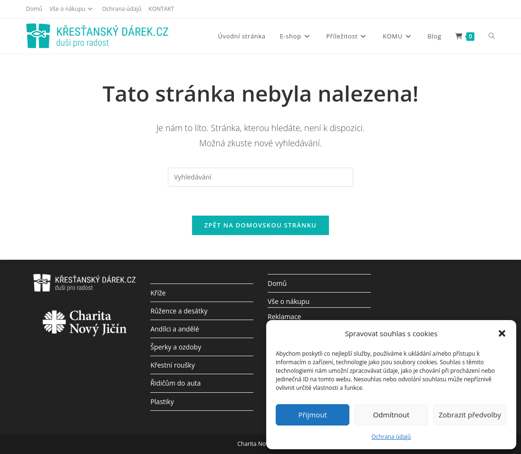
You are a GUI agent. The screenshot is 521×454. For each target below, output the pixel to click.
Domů (34, 9)
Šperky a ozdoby (175, 346)
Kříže (157, 292)
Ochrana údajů (391, 437)
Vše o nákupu (72, 9)
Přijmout (313, 414)
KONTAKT (161, 9)
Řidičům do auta (175, 383)
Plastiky (162, 401)
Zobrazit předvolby (470, 414)
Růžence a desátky (178, 310)
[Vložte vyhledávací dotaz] (260, 177)
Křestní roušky (172, 364)
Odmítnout (391, 414)
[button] (502, 333)
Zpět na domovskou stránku (260, 225)
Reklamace (284, 316)
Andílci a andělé (174, 328)
